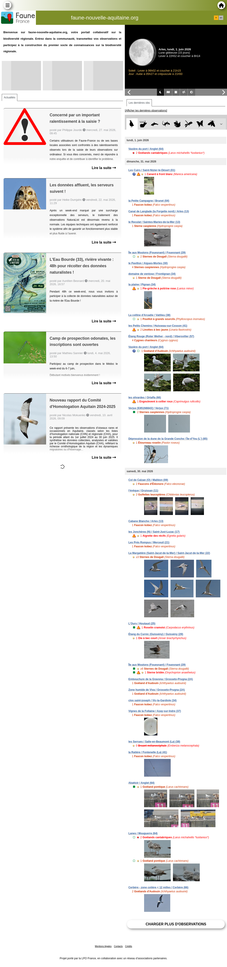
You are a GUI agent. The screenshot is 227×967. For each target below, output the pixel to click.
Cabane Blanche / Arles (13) (145, 521)
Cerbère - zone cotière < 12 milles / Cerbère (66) (158, 887)
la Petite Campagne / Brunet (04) (148, 200)
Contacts (118, 946)
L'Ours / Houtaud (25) (141, 623)
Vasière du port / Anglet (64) (145, 148)
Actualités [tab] (9, 97)
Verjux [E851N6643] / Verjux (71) (148, 408)
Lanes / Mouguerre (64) (142, 833)
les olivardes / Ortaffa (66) (144, 397)
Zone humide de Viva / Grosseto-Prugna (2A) (156, 689)
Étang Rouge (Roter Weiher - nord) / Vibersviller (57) (161, 336)
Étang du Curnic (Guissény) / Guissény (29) (155, 634)
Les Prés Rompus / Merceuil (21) (148, 542)
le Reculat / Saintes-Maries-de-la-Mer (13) (154, 222)
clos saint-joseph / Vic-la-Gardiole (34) (152, 700)
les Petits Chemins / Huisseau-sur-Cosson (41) (157, 325)
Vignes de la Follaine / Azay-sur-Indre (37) (154, 711)
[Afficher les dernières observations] (146, 110)
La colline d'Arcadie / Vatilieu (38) (149, 315)
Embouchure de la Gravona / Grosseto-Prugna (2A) (160, 679)
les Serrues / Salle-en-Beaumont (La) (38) (154, 741)
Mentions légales (103, 946)
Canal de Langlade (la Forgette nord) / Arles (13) (158, 211)
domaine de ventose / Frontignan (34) (152, 273)
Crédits (128, 946)
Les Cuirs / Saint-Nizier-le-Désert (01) (151, 170)
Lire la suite (104, 168)
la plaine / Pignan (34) (142, 284)
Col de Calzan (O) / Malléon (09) (148, 480)
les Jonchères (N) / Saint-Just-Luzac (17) (154, 531)
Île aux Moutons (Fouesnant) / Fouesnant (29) (157, 252)
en (221, 18)
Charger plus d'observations (176, 924)
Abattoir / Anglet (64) (141, 782)
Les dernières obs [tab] (139, 102)
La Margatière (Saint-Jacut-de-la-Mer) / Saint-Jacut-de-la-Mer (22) (169, 553)
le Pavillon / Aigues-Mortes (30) (148, 263)
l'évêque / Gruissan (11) (143, 490)
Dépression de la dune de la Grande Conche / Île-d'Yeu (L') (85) (167, 438)
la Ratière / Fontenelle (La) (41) (147, 752)
